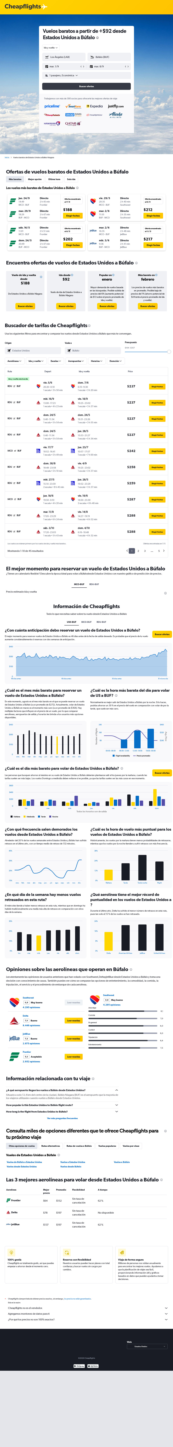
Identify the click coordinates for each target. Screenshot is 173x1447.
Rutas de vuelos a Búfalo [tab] (79, 1146)
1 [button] (131, 550)
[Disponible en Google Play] (79, 1366)
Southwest (28, 997)
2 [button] (138, 550)
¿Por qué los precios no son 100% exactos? (88, 1319)
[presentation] (97, 37)
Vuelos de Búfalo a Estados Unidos (24, 1162)
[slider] (169, 352)
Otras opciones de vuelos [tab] (22, 1146)
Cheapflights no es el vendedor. (88, 1308)
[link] (25, 306)
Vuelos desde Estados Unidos (22, 1166)
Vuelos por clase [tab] (131, 1146)
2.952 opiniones (31, 1061)
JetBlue (26, 1034)
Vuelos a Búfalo (122, 1162)
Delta (25, 1015)
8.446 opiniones (31, 1025)
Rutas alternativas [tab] (50, 1146)
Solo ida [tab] (71, 179)
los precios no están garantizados (77, 1299)
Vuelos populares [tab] (107, 1146)
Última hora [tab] (54, 179)
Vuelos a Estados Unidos (72, 1162)
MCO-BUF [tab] (79, 584)
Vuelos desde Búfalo (70, 1166)
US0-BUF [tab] (71, 622)
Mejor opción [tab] (35, 179)
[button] (62, 66)
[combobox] (51, 47)
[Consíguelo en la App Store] (92, 1366)
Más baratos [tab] (15, 179)
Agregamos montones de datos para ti (88, 1314)
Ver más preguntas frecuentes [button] (62, 1118)
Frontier (27, 1052)
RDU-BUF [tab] (94, 584)
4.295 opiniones (31, 1007)
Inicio (7, 157)
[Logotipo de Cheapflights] (23, 6)
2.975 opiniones (31, 1043)
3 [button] (145, 550)
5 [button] (159, 550)
